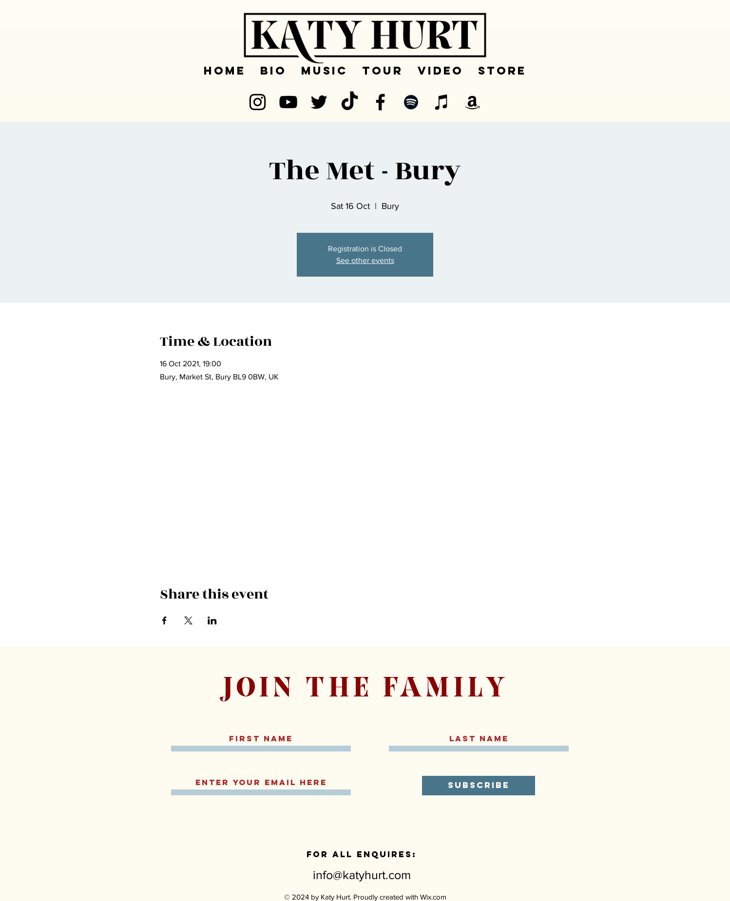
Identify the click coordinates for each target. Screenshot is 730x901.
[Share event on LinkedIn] (212, 620)
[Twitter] (319, 102)
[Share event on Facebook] (164, 620)
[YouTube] (288, 102)
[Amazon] (472, 102)
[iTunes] (442, 102)
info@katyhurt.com (362, 875)
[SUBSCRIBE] (478, 785)
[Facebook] (380, 102)
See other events (365, 260)
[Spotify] (411, 102)
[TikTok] (350, 102)
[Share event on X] (188, 620)
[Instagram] (258, 102)
